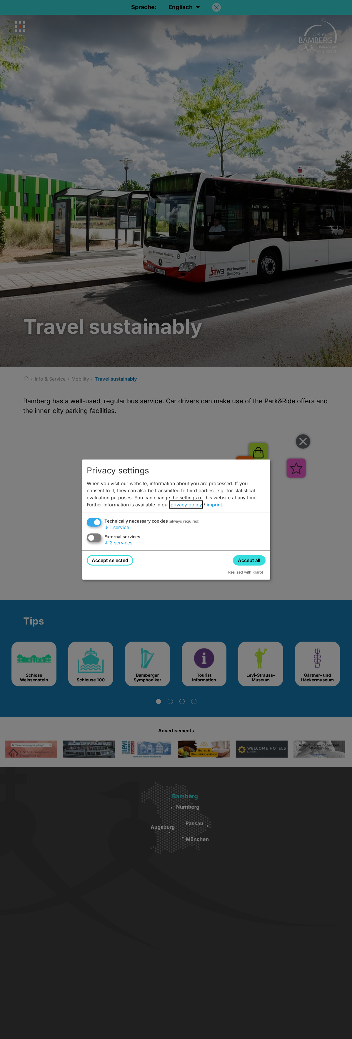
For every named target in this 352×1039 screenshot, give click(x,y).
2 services (118, 543)
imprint (214, 504)
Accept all (249, 560)
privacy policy (186, 504)
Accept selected (110, 560)
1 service (116, 527)
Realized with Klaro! (245, 572)
